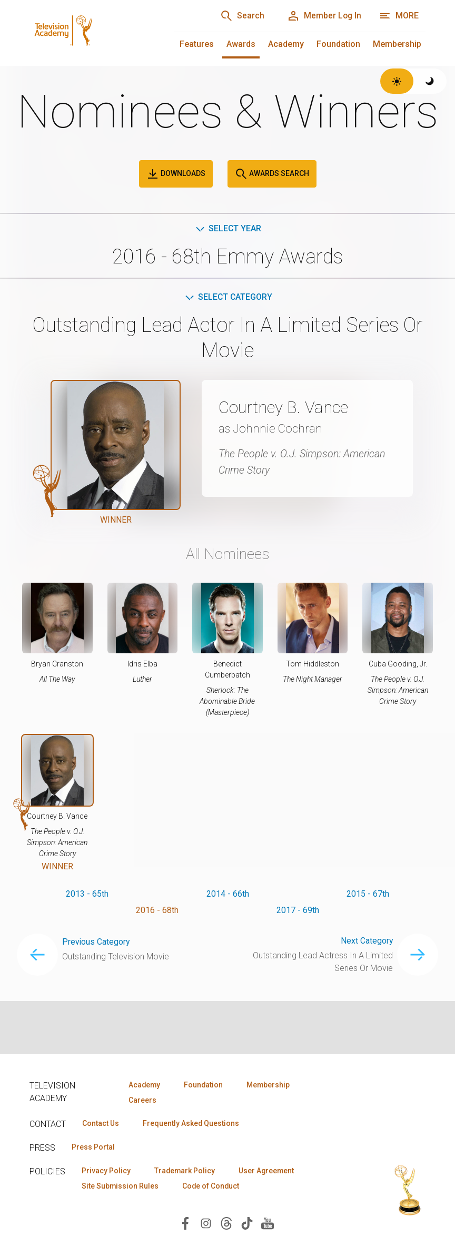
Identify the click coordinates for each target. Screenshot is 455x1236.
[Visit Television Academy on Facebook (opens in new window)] (185, 1223)
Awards (240, 44)
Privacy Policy (106, 1171)
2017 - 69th (297, 911)
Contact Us (101, 1124)
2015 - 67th (368, 894)
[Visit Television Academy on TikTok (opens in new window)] (247, 1223)
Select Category (228, 297)
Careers (141, 1100)
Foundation (338, 44)
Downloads (175, 174)
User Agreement (270, 1171)
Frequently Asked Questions (192, 1124)
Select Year (228, 228)
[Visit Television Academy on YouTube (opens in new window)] (267, 1223)
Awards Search (272, 174)
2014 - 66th (227, 894)
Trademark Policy (186, 1171)
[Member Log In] (323, 15)
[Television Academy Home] (91, 32)
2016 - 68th (157, 911)
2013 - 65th (87, 894)
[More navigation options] (399, 15)
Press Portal (93, 1147)
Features (197, 44)
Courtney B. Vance (286, 408)
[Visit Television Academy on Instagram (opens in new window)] (206, 1223)
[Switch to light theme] (396, 81)
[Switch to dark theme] (430, 81)
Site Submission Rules (121, 1186)
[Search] (240, 15)
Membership (397, 44)
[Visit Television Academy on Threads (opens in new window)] (226, 1223)
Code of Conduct (213, 1186)
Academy (286, 44)
